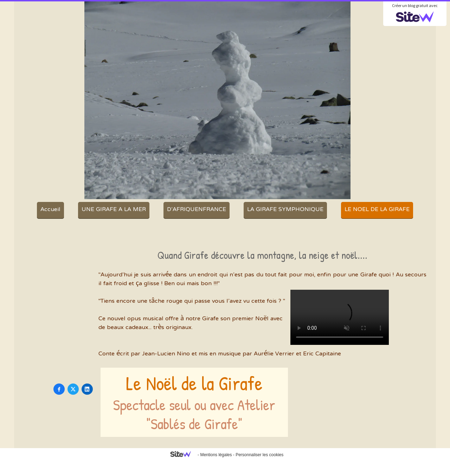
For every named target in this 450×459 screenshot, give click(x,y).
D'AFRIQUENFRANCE (196, 209)
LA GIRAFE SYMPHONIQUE (285, 209)
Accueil (50, 209)
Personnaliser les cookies (259, 454)
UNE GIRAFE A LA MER (114, 209)
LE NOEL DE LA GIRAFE (377, 209)
